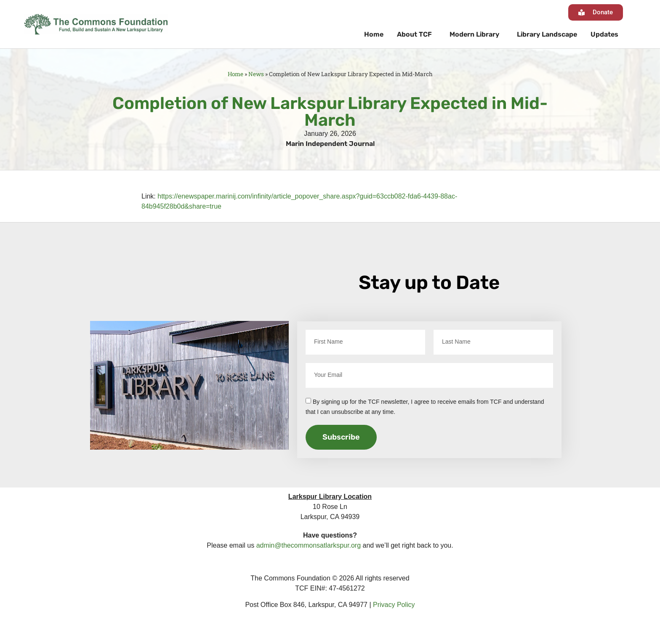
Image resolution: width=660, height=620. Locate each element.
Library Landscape (547, 34)
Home (373, 34)
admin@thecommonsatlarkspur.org (308, 545)
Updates (604, 34)
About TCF (416, 34)
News (256, 74)
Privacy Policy (394, 604)
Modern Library (476, 34)
